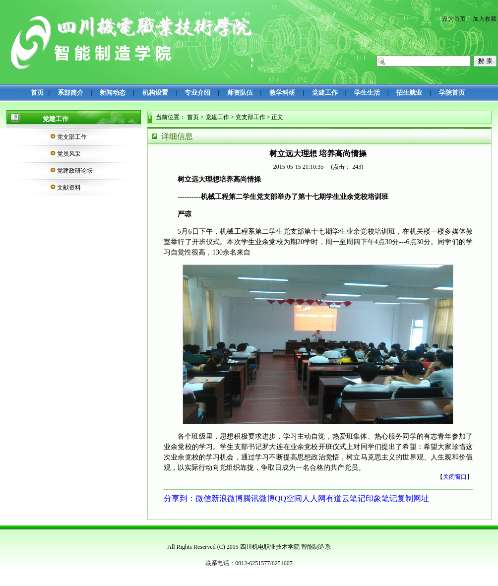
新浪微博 (227, 498)
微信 (203, 498)
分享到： (179, 498)
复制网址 (413, 498)
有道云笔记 (346, 498)
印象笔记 (381, 498)
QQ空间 (288, 498)
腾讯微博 (259, 498)
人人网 (314, 498)
